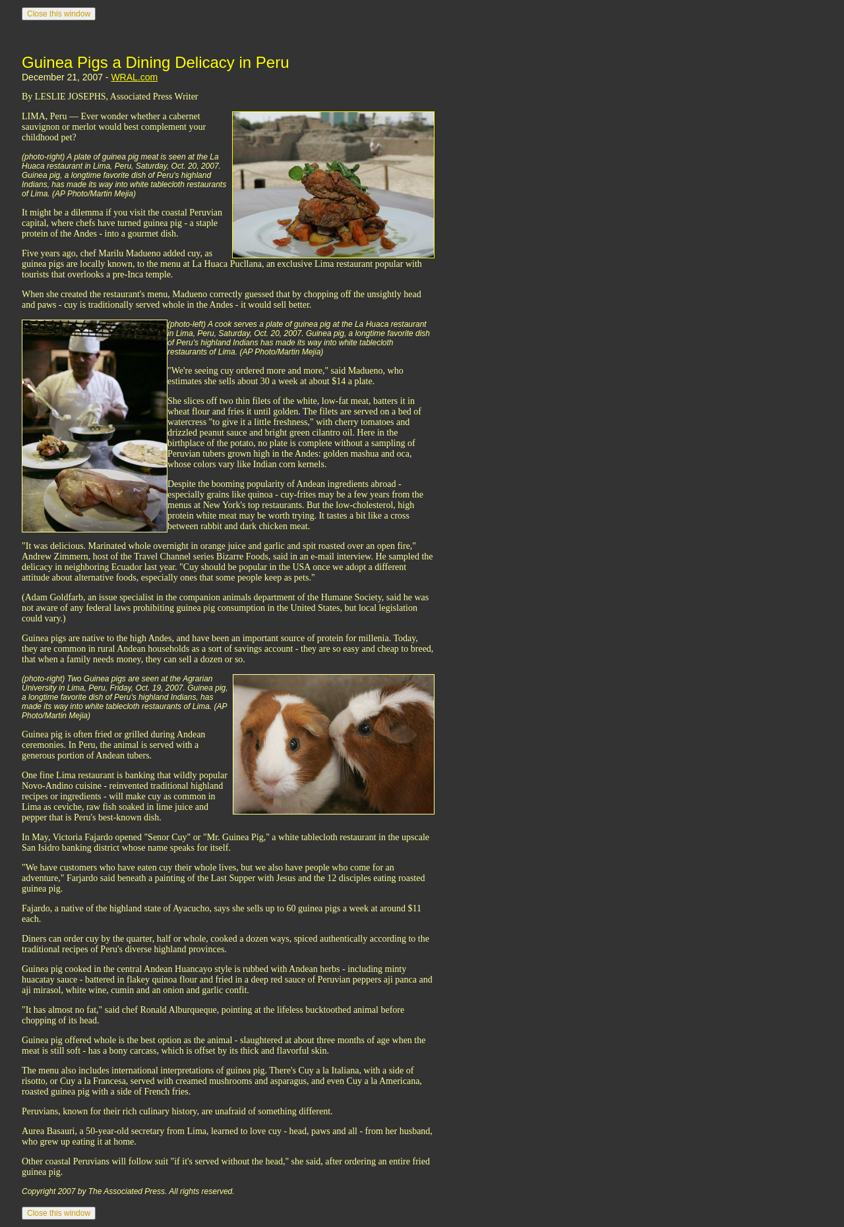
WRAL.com (134, 77)
